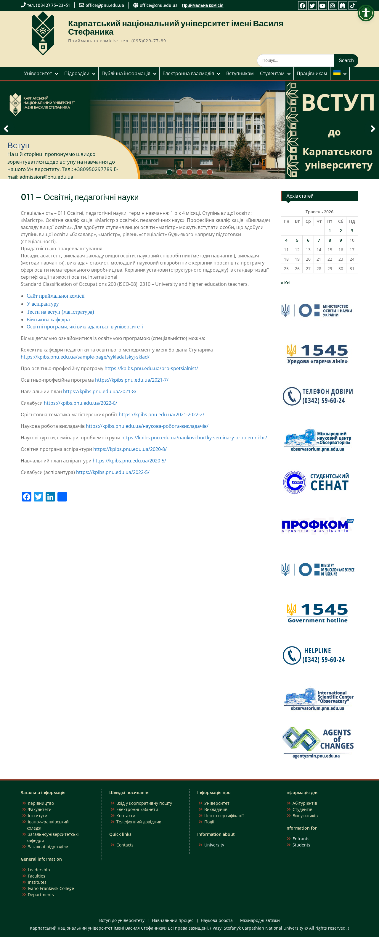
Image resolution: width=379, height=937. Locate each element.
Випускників (305, 815)
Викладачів (215, 809)
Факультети (40, 809)
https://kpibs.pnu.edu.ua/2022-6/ (80, 403)
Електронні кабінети (137, 809)
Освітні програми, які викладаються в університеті (85, 326)
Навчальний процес (172, 921)
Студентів (302, 809)
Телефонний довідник (138, 822)
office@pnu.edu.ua (105, 5)
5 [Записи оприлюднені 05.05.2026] (297, 240)
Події (209, 822)
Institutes (37, 882)
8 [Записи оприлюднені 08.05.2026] (330, 240)
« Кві (285, 283)
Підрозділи (76, 73)
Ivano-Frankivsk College (51, 888)
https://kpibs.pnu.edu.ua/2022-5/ (113, 472)
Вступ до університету (121, 921)
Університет (38, 73)
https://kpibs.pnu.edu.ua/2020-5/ (129, 460)
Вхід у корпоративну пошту (144, 803)
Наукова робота (217, 921)
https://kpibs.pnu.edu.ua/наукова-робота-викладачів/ (147, 426)
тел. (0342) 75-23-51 (48, 5)
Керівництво (41, 803)
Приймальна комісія (203, 5)
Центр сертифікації (224, 815)
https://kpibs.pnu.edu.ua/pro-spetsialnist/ (151, 368)
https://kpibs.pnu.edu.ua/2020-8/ (130, 449)
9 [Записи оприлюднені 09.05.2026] (341, 240)
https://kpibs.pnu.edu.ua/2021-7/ (131, 380)
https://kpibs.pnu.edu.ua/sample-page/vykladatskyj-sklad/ (85, 357)
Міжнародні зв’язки (260, 921)
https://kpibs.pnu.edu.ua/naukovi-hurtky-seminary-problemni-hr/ (194, 437)
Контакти (125, 815)
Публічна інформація (126, 73)
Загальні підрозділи (48, 846)
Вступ (18, 145)
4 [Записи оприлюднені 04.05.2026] (286, 240)
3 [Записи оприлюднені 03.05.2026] (352, 230)
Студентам (272, 73)
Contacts (125, 845)
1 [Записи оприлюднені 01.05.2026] (330, 230)
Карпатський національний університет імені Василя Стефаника (175, 27)
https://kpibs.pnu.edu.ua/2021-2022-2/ (161, 414)
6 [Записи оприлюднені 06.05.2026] (308, 240)
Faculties (36, 876)
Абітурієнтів (305, 803)
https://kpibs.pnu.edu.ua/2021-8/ (99, 391)
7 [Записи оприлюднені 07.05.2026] (319, 240)
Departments (41, 894)
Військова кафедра (48, 319)
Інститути (37, 815)
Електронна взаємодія (188, 73)
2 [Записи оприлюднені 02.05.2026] (341, 230)
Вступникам (240, 73)
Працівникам (312, 73)
